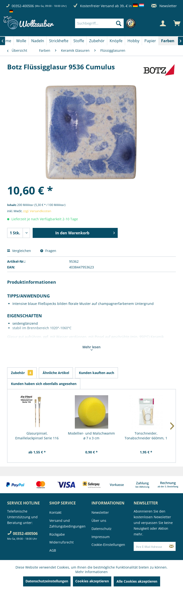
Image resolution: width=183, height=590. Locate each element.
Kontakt (55, 512)
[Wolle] (21, 40)
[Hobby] (133, 40)
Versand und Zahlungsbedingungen (67, 523)
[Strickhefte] (59, 40)
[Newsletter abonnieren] (171, 546)
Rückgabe (57, 534)
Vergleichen (19, 250)
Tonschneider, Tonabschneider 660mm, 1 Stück (146, 436)
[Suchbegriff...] (99, 23)
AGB (52, 550)
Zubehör (22, 372)
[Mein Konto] (163, 23)
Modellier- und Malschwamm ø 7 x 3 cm (91, 435)
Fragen (48, 250)
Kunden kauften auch (96, 372)
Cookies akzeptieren (92, 581)
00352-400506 (23, 6)
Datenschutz (102, 528)
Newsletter (164, 6)
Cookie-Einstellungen (108, 544)
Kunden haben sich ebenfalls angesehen (43, 383)
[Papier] (150, 40)
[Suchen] (119, 23)
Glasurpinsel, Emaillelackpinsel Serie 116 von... (37, 436)
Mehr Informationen (91, 571)
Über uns (99, 520)
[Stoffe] (78, 40)
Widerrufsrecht (61, 542)
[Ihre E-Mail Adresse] (151, 546)
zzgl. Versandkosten (37, 211)
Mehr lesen (91, 347)
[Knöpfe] (116, 40)
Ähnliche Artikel (56, 372)
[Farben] (168, 40)
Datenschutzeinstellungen (46, 581)
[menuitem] (106, 23)
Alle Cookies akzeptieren (137, 581)
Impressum (101, 536)
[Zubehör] (97, 40)
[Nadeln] (37, 40)
